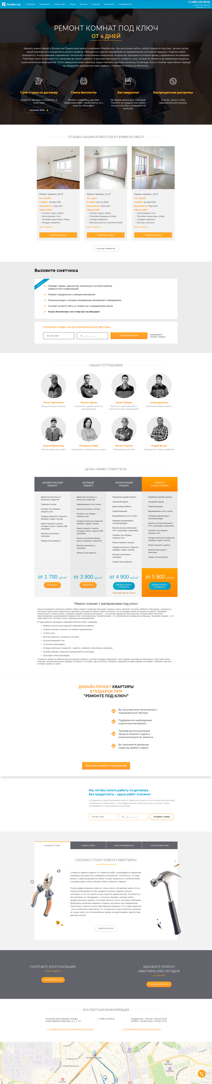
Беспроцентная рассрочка (173, 92)
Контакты (83, 4)
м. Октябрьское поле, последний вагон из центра (70, 1029)
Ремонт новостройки (160, 484)
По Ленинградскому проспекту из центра (142, 1029)
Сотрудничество (125, 4)
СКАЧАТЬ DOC (39, 110)
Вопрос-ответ (60, 4)
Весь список (45, 227)
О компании (30, 4)
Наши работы (44, 4)
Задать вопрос (106, 928)
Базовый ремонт (88, 484)
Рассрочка (96, 4)
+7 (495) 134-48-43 (199, 2)
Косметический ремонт (52, 484)
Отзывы (72, 4)
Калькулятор (109, 4)
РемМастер (11, 4)
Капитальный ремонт (124, 484)
